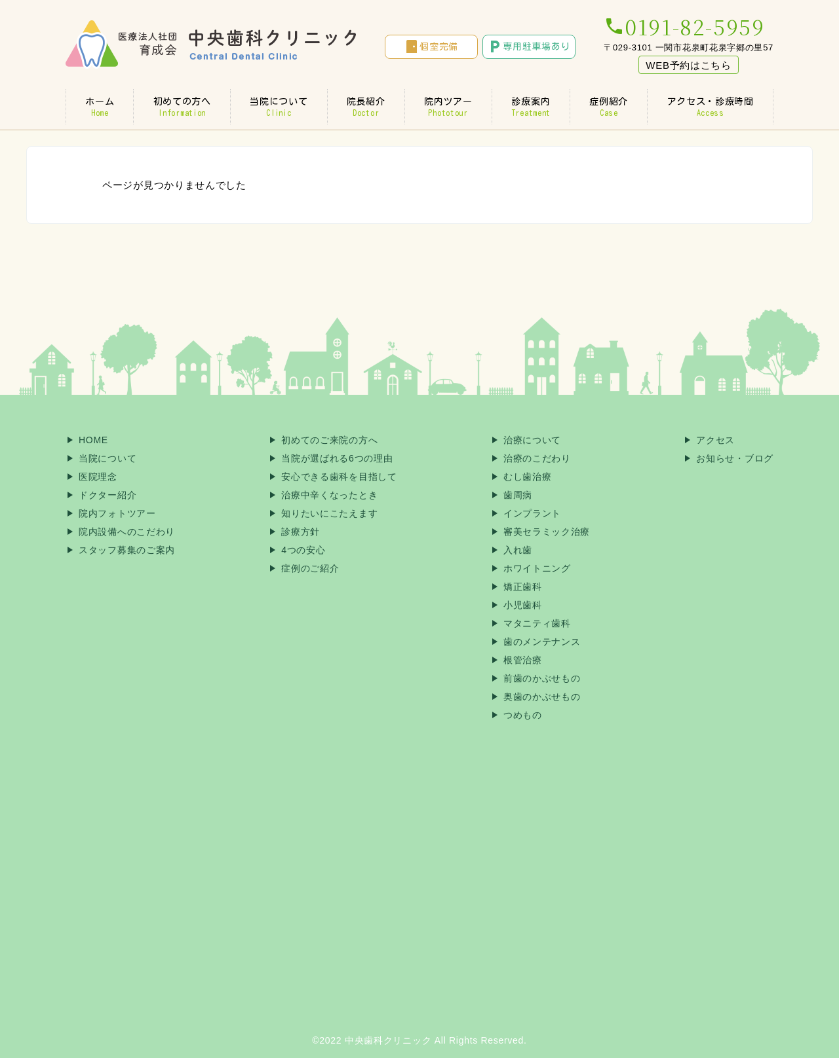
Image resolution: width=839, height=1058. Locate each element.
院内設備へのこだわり (127, 531)
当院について (278, 107)
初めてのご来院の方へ (329, 440)
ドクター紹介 (107, 495)
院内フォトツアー (117, 513)
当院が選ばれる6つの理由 (337, 458)
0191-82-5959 (684, 26)
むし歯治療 (527, 476)
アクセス (715, 440)
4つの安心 (303, 550)
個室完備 (431, 46)
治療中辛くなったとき (329, 495)
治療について (532, 440)
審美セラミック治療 (546, 531)
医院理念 (98, 476)
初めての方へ (181, 107)
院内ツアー (448, 107)
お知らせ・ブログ (734, 458)
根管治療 (522, 660)
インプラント (532, 513)
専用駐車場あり (528, 46)
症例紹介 (608, 107)
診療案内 (531, 107)
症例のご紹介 (310, 568)
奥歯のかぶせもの (542, 696)
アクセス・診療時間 (710, 107)
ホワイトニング (537, 568)
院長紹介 (366, 107)
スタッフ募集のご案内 (127, 550)
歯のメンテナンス (542, 641)
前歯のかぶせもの (542, 678)
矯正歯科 (522, 586)
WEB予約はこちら (688, 65)
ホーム (99, 107)
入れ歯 (517, 550)
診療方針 (300, 531)
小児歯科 (522, 605)
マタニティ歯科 (537, 623)
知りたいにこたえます (329, 513)
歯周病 (517, 495)
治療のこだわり (537, 458)
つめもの (522, 715)
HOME (93, 440)
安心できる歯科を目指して (339, 476)
